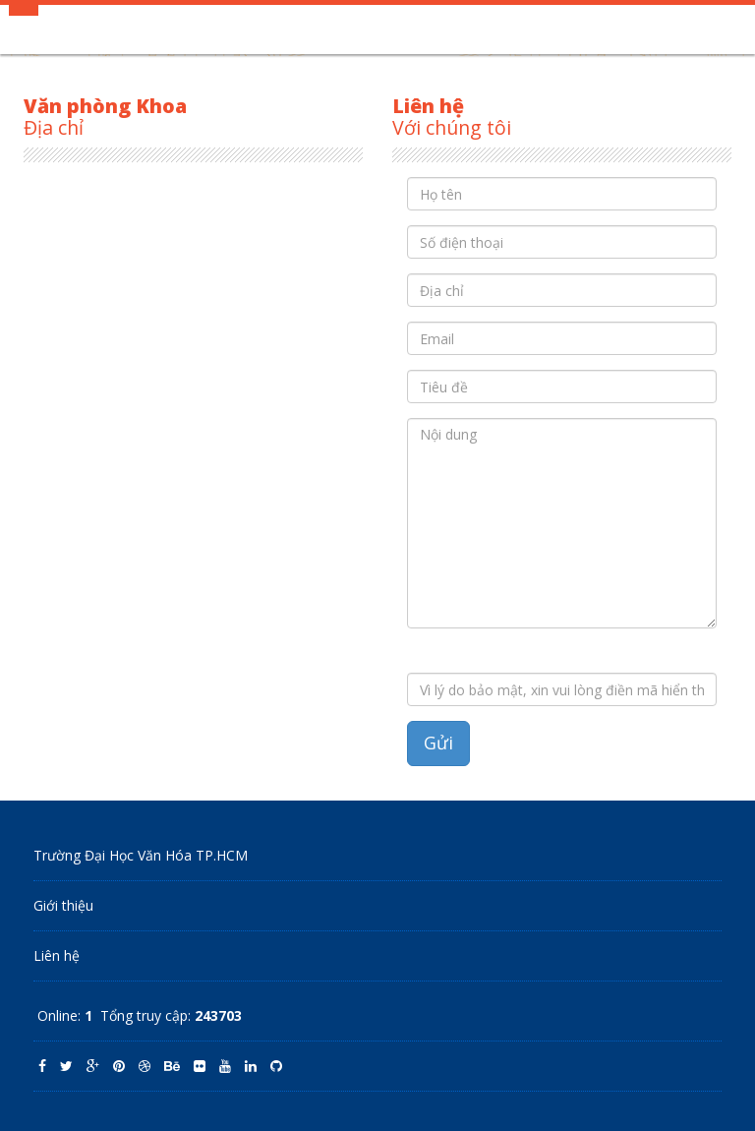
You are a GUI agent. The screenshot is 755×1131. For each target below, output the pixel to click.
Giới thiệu (63, 905)
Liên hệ (56, 955)
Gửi (438, 742)
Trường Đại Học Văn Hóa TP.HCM (140, 855)
